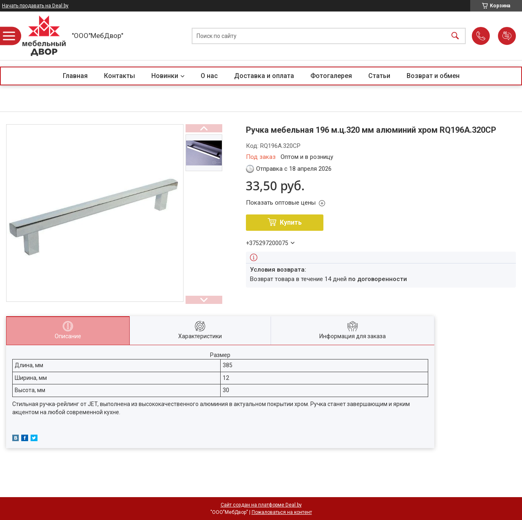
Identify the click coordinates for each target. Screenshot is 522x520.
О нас (209, 76)
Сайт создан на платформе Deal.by (261, 505)
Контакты (119, 76)
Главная (75, 76)
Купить (291, 222)
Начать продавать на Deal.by (35, 6)
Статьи (379, 76)
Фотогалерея (331, 76)
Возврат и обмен (433, 76)
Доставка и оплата (264, 76)
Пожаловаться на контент (282, 512)
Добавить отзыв (507, 36)
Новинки (164, 76)
